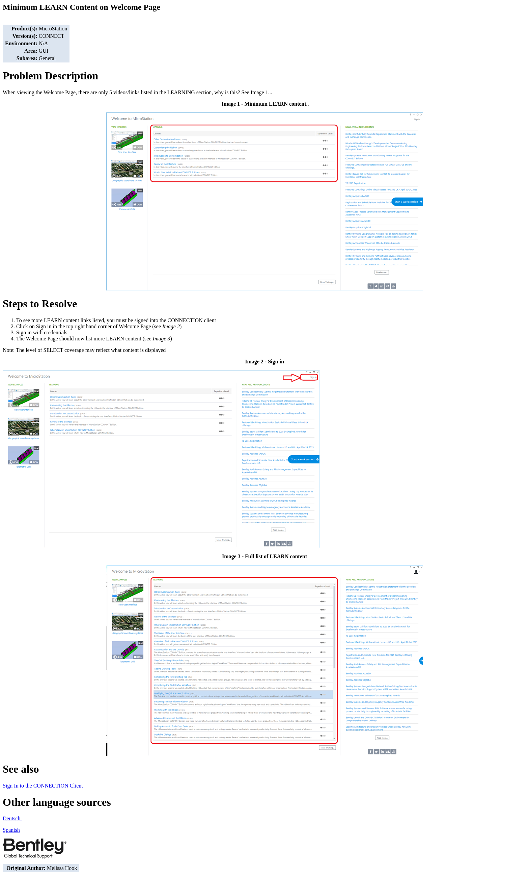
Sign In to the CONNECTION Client (43, 786)
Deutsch (12, 818)
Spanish (11, 830)
